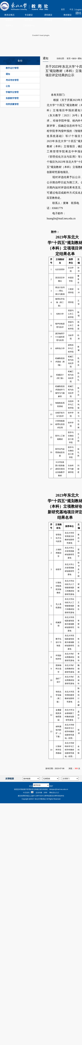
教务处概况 (9, 15)
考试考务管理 (12, 80)
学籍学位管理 (12, 92)
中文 (71, 9)
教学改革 (29, 20)
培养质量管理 (12, 104)
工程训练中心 (29, 25)
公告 (8, 86)
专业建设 (29, 15)
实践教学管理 (12, 98)
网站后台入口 (54, 792)
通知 (8, 74)
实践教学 (9, 20)
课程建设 (48, 15)
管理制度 (48, 20)
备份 (74, 58)
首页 (63, 9)
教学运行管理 (12, 68)
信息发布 (68, 20)
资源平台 (9, 25)
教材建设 (68, 15)
